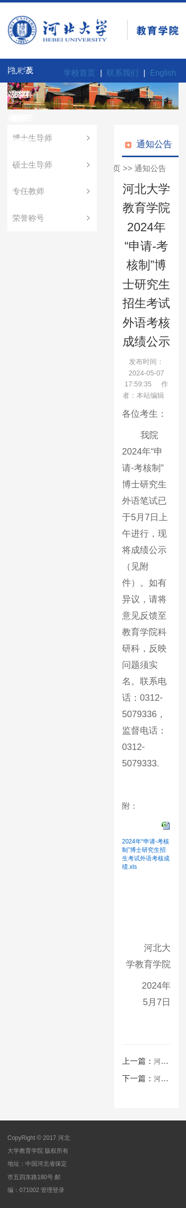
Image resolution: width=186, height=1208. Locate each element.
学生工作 (24, 74)
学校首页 (79, 73)
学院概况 (10, 74)
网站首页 (8, 74)
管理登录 (52, 1190)
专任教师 (28, 191)
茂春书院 (26, 74)
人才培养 (16, 74)
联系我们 (122, 73)
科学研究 (18, 74)
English (163, 73)
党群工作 (22, 74)
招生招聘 (12, 74)
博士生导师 (32, 138)
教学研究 (20, 74)
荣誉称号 (28, 218)
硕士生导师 (32, 165)
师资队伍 (14, 74)
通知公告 (150, 168)
